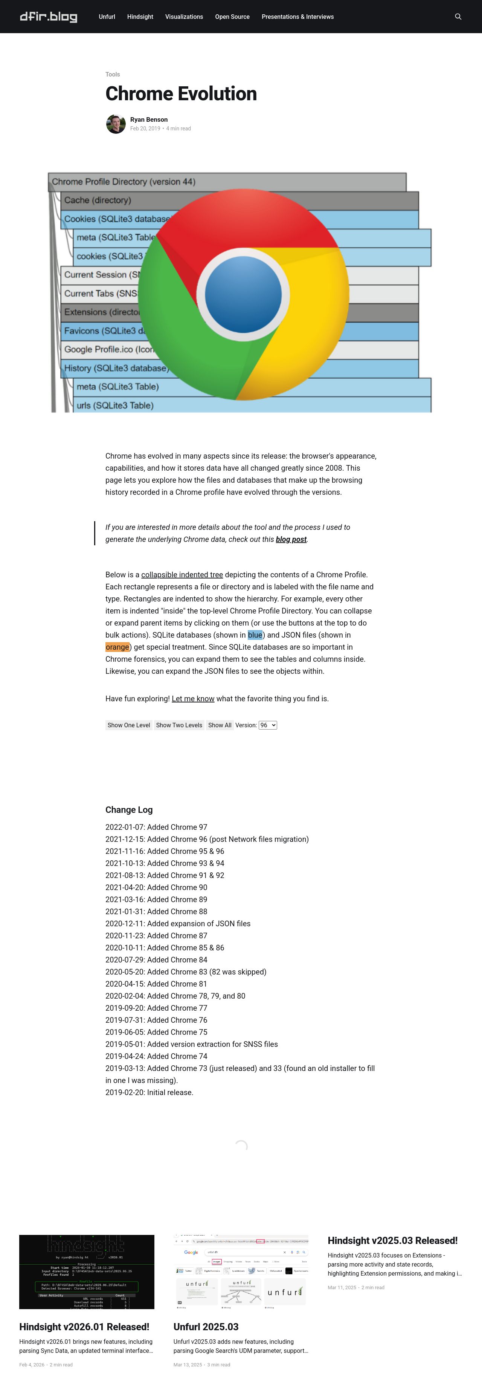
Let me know (193, 698)
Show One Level (129, 725)
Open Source (232, 16)
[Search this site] (458, 17)
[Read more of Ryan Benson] (116, 124)
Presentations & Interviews (298, 16)
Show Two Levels (179, 725)
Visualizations (184, 16)
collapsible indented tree (182, 574)
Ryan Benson (149, 119)
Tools (112, 74)
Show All (220, 725)
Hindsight (140, 16)
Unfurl (107, 16)
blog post (291, 539)
